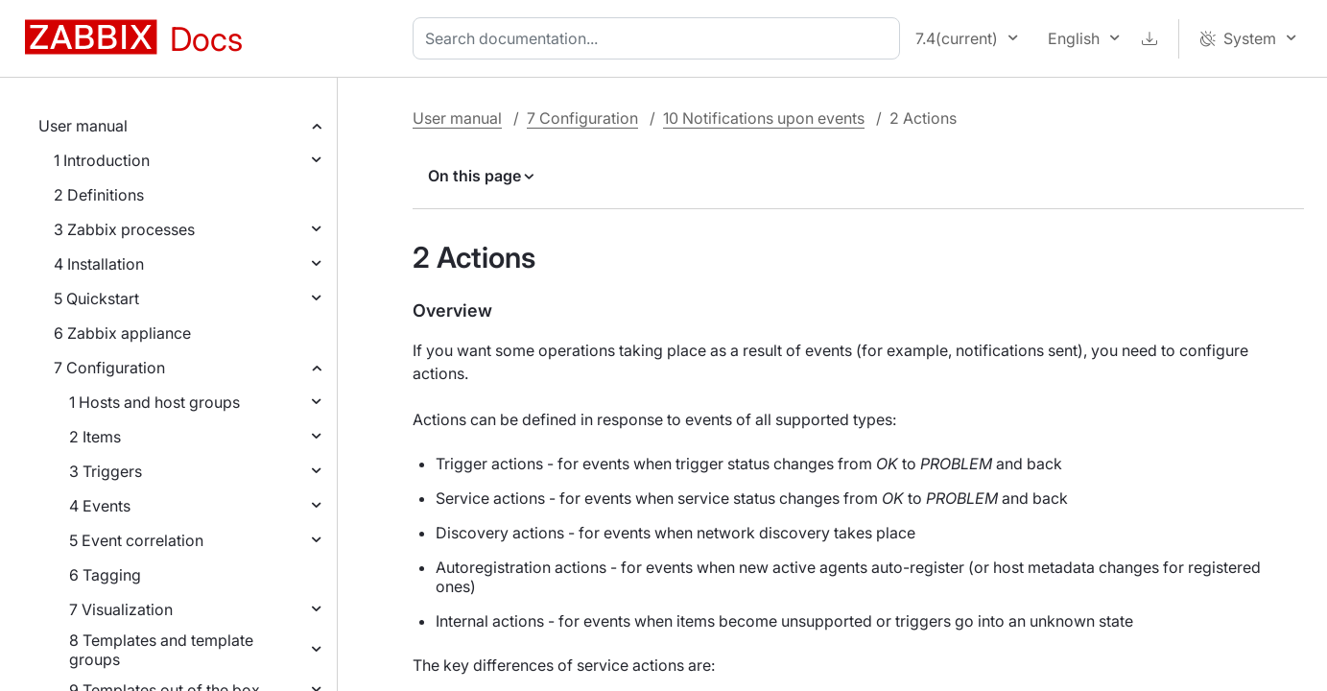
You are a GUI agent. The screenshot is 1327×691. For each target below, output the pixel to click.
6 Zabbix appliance (122, 333)
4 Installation (99, 264)
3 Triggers (105, 471)
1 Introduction (102, 160)
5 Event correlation (136, 540)
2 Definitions (99, 194)
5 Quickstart (96, 298)
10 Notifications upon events (764, 118)
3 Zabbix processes (124, 229)
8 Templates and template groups (161, 650)
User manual (83, 125)
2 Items (95, 436)
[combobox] (660, 38)
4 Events (99, 505)
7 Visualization (121, 609)
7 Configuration (109, 367)
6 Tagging (105, 574)
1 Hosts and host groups (154, 402)
